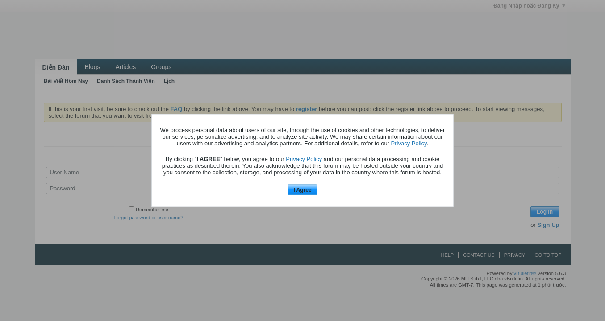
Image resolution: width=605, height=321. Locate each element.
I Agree (302, 189)
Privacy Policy (409, 143)
